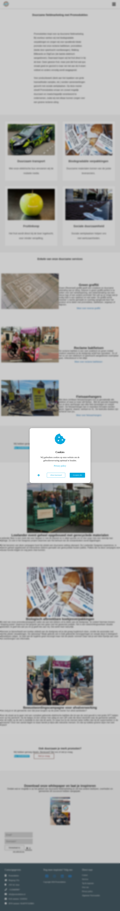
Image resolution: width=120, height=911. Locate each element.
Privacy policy (60, 466)
